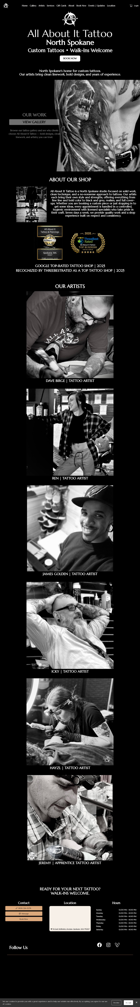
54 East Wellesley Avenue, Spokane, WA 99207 (70, 929)
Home (25, 5)
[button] (131, 5)
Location (111, 5)
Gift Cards (61, 5)
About (71, 5)
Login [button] (136, 6)
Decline (116, 1003)
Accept (128, 1003)
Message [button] (24, 914)
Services (50, 5)
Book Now (81, 5)
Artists (42, 5)
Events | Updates (96, 5)
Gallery (33, 5)
